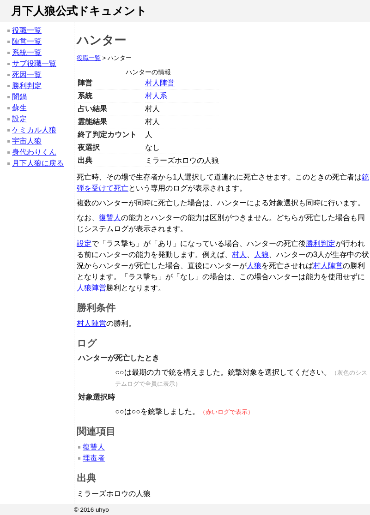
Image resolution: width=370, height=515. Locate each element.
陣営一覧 (27, 41)
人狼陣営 (91, 288)
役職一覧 (27, 30)
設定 (19, 119)
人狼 (261, 254)
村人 (239, 254)
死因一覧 (27, 74)
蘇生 (19, 108)
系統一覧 (27, 52)
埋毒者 (94, 458)
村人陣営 (160, 83)
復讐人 (110, 218)
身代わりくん (34, 152)
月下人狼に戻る (38, 163)
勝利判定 (27, 86)
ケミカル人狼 (34, 130)
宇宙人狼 (27, 141)
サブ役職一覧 (34, 63)
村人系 (156, 96)
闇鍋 (19, 97)
